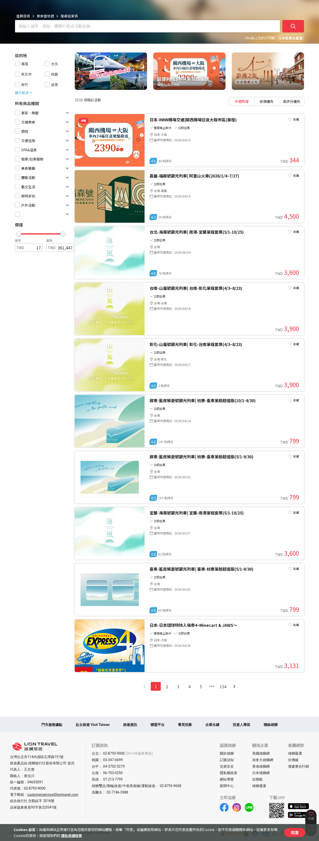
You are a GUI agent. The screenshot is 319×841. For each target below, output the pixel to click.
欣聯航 (257, 779)
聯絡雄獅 (271, 725)
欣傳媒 (293, 760)
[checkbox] (17, 63)
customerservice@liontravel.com (52, 795)
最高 (49, 240)
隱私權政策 (228, 773)
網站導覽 (227, 779)
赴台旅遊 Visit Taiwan (93, 725)
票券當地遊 (45, 15)
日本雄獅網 (261, 773)
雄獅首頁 (23, 15)
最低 (18, 240)
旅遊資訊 (130, 725)
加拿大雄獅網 (262, 760)
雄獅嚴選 (295, 753)
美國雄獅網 (261, 753)
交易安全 (227, 766)
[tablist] (266, 101)
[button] (40, 232)
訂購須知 (227, 760)
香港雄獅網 (261, 766)
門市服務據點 (51, 725)
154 (223, 686)
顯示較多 (24, 92)
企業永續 (212, 725)
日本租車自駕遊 (290, 38)
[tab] (241, 101)
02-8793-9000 (34, 788)
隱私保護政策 (71, 835)
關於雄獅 (227, 753)
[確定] (293, 26)
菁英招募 (185, 725)
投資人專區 (241, 725)
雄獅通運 (259, 786)
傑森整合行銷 (298, 766)
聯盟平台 (157, 725)
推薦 (83, 120)
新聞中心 (227, 786)
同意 (295, 833)
